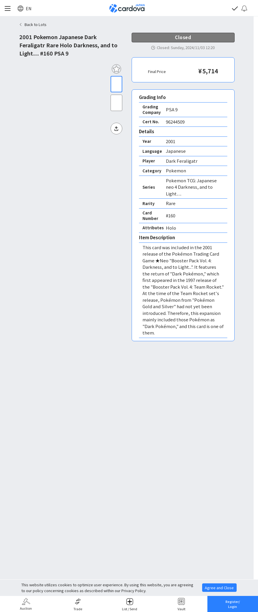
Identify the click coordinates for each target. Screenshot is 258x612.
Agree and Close (219, 587)
